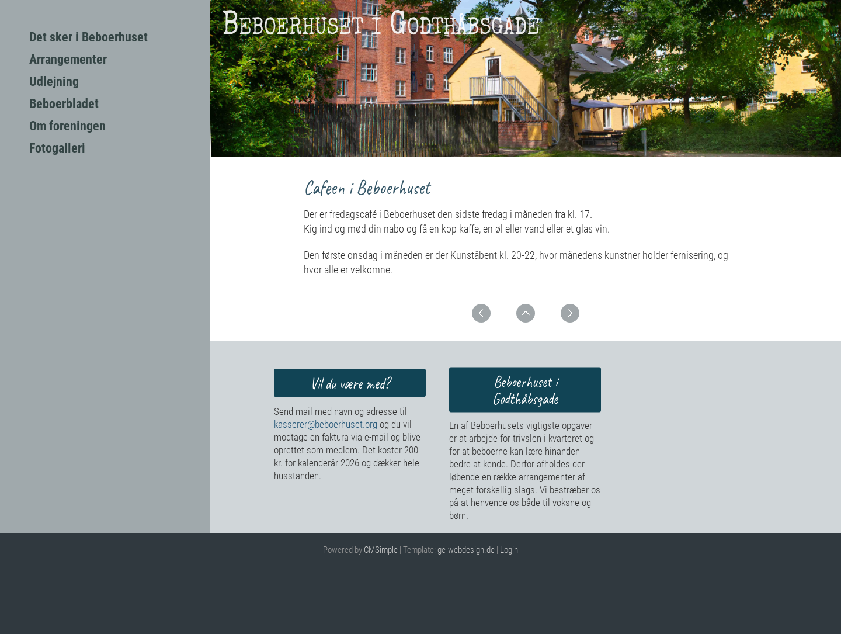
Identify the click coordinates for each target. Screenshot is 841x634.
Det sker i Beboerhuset (88, 37)
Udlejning (54, 81)
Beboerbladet (64, 103)
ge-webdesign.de (466, 550)
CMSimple (381, 550)
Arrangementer (68, 59)
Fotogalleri (57, 148)
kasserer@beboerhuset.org (325, 424)
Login (509, 550)
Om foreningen (67, 126)
